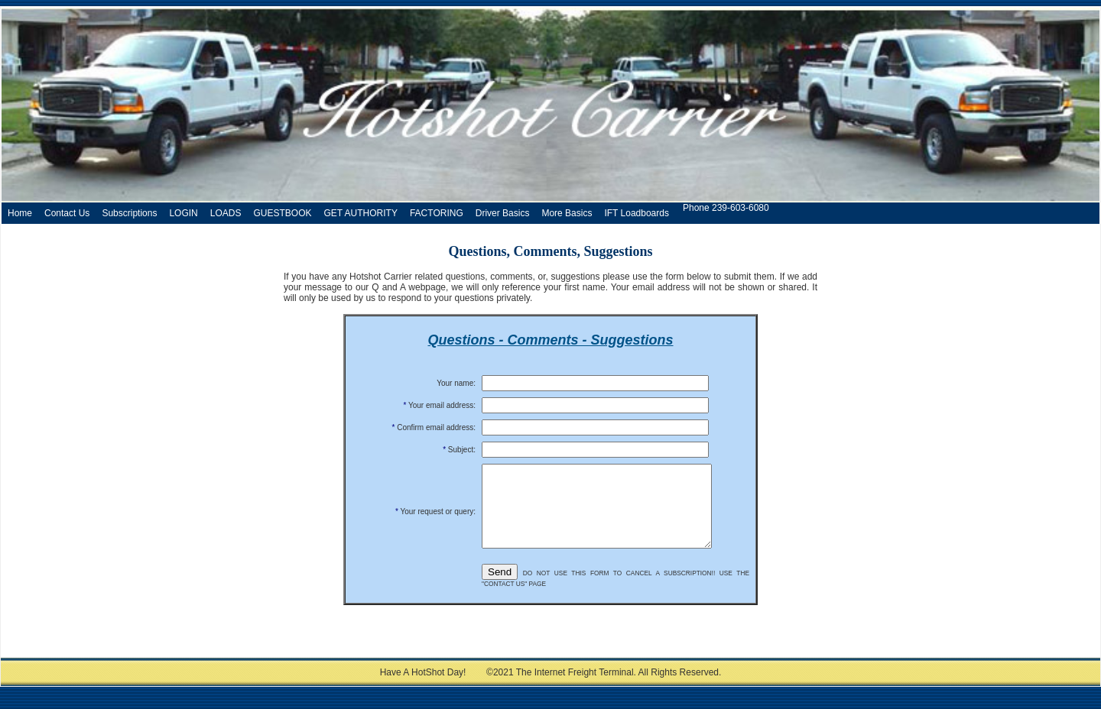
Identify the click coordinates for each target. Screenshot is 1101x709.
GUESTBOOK (282, 213)
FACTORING (436, 213)
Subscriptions (129, 213)
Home (20, 213)
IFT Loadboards (636, 213)
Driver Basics (503, 213)
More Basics (566, 213)
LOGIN (183, 213)
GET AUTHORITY (360, 213)
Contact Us (66, 213)
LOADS (226, 213)
